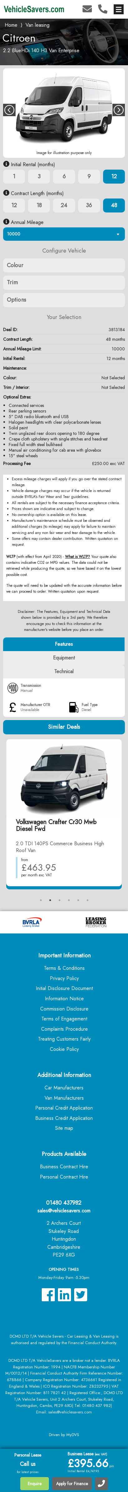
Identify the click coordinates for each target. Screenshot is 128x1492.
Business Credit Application (64, 1118)
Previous (9, 110)
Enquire (34, 1484)
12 (114, 176)
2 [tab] (50, 900)
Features (64, 644)
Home (11, 24)
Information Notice (64, 998)
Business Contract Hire (64, 1166)
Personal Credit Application (64, 1107)
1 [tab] (41, 900)
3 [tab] (59, 900)
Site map (64, 1128)
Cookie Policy (64, 1049)
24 (64, 205)
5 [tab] (78, 900)
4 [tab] (69, 900)
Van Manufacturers (64, 1098)
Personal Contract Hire (64, 1176)
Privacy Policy (64, 978)
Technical (64, 671)
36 (89, 205)
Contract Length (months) (33, 193)
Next (118, 110)
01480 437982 (63, 1203)
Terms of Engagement (64, 1018)
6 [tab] (87, 900)
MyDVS (72, 1435)
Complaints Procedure (64, 1029)
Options (16, 300)
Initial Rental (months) (29, 164)
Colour (15, 265)
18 (39, 205)
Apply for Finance (72, 1484)
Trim (12, 282)
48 (114, 205)
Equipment (64, 657)
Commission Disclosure (64, 1008)
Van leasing (38, 25)
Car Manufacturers (64, 1087)
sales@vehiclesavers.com (63, 1210)
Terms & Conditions (64, 968)
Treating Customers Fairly (64, 1039)
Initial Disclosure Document (64, 988)
